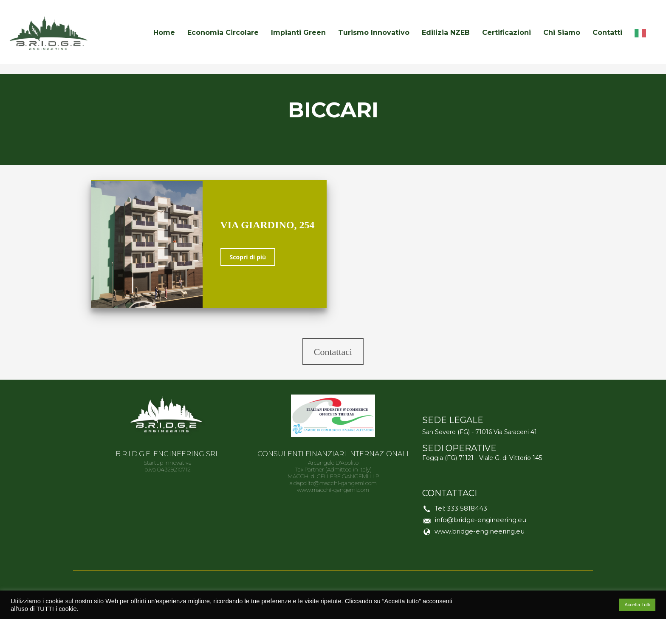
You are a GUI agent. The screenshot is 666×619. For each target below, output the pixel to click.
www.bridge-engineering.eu (480, 531)
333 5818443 (467, 508)
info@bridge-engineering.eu (480, 520)
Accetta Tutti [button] (637, 604)
